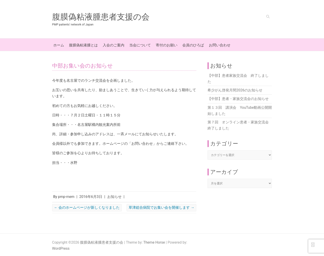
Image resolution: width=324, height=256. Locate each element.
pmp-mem (66, 197)
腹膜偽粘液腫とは (83, 45)
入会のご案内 (113, 45)
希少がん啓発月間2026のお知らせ (235, 90)
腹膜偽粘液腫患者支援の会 (101, 16)
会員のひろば (193, 45)
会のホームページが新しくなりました (87, 207)
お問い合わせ (219, 45)
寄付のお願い (166, 45)
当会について (140, 45)
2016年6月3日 (90, 197)
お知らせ (114, 197)
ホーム (58, 45)
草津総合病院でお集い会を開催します (161, 207)
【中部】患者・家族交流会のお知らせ (238, 99)
